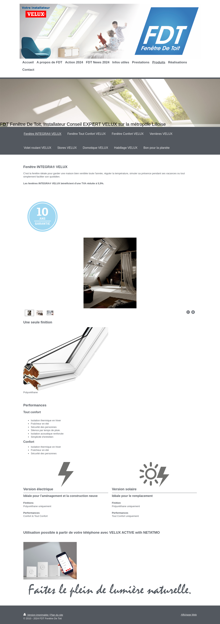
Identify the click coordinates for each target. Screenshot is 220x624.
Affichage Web (189, 614)
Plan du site (56, 614)
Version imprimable (36, 614)
